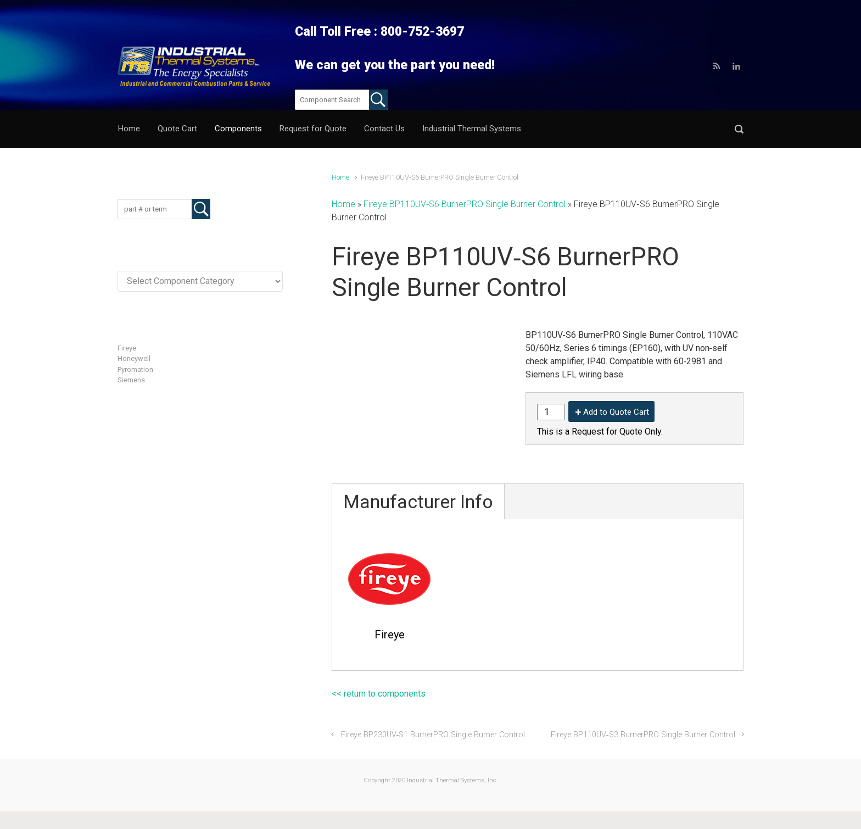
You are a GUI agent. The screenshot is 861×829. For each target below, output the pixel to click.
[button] (739, 129)
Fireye (127, 348)
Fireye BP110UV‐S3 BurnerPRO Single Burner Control (643, 734)
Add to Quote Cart (616, 412)
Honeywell (134, 358)
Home (340, 177)
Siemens (131, 380)
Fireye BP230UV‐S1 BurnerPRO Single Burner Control (433, 734)
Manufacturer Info (418, 502)
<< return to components (379, 693)
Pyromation (135, 369)
